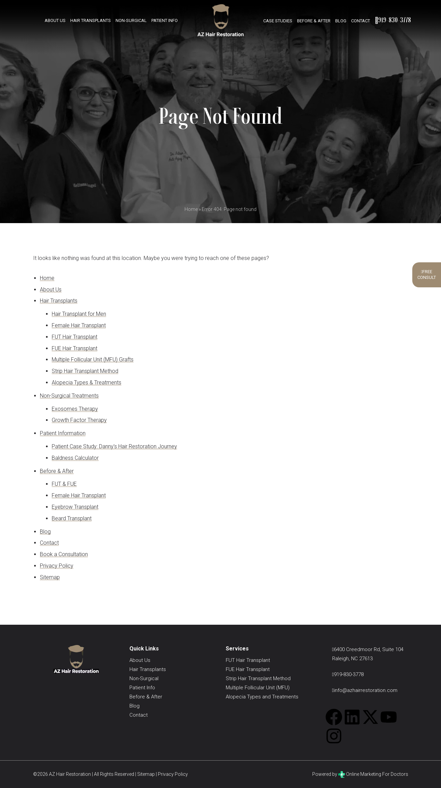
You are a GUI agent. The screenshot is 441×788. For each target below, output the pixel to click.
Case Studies (277, 20)
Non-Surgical (131, 20)
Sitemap (50, 577)
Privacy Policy (56, 566)
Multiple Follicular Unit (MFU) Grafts (92, 359)
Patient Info (164, 20)
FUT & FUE (64, 484)
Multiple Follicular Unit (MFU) (258, 688)
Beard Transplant (72, 518)
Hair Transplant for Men (79, 314)
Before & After (313, 20)
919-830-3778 (393, 20)
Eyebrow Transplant (75, 507)
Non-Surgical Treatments (69, 395)
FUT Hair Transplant (74, 337)
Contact (360, 20)
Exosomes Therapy (75, 409)
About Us (55, 20)
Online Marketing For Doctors (373, 774)
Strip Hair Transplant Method (85, 371)
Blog (340, 20)
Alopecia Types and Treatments (262, 697)
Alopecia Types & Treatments (86, 382)
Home (191, 209)
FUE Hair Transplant (74, 348)
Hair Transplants (90, 20)
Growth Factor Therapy (79, 420)
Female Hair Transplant (79, 325)
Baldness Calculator (75, 458)
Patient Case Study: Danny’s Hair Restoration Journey (114, 446)
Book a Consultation (64, 554)
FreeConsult (426, 274)
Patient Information (62, 433)
